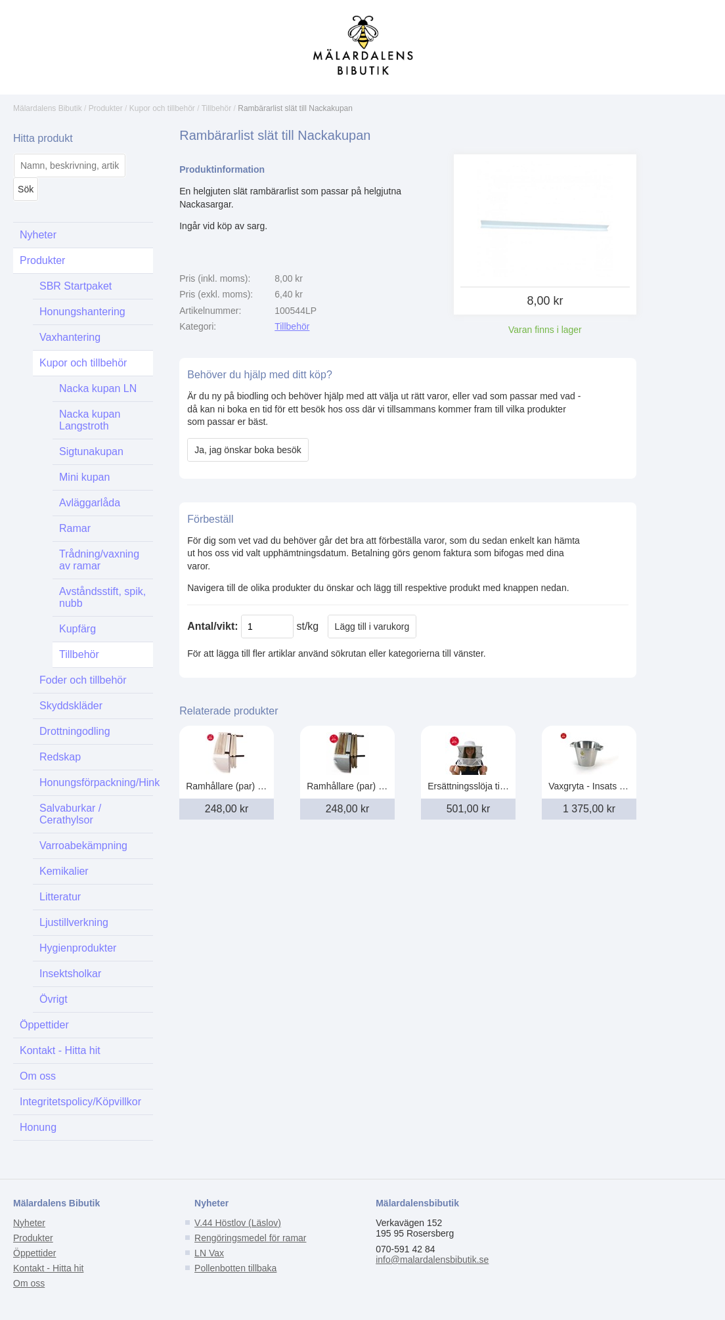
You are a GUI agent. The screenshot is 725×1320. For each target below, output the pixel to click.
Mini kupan (84, 477)
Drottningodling (74, 731)
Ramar (75, 528)
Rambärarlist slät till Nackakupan (295, 108)
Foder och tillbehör (83, 680)
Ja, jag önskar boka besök (247, 450)
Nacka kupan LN (98, 388)
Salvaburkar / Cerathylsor (70, 814)
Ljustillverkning (73, 922)
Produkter (106, 108)
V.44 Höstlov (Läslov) (237, 1223)
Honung (38, 1127)
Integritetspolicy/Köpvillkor (80, 1101)
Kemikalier (64, 871)
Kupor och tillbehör (162, 108)
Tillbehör (217, 108)
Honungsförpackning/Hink (96, 782)
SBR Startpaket (75, 286)
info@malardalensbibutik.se (432, 1259)
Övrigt (53, 999)
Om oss (38, 1076)
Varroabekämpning (83, 845)
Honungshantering (82, 311)
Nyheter (38, 234)
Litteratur (60, 896)
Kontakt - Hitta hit (60, 1050)
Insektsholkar (70, 973)
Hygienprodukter (77, 948)
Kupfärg (77, 628)
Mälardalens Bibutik (47, 108)
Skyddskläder (70, 705)
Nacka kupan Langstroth (89, 419)
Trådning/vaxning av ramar (99, 559)
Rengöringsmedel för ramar (250, 1238)
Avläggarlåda (89, 502)
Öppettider (44, 1024)
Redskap (60, 756)
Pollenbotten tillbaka (235, 1268)
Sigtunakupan (91, 451)
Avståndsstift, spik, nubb (102, 597)
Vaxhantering (69, 337)
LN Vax (209, 1253)
